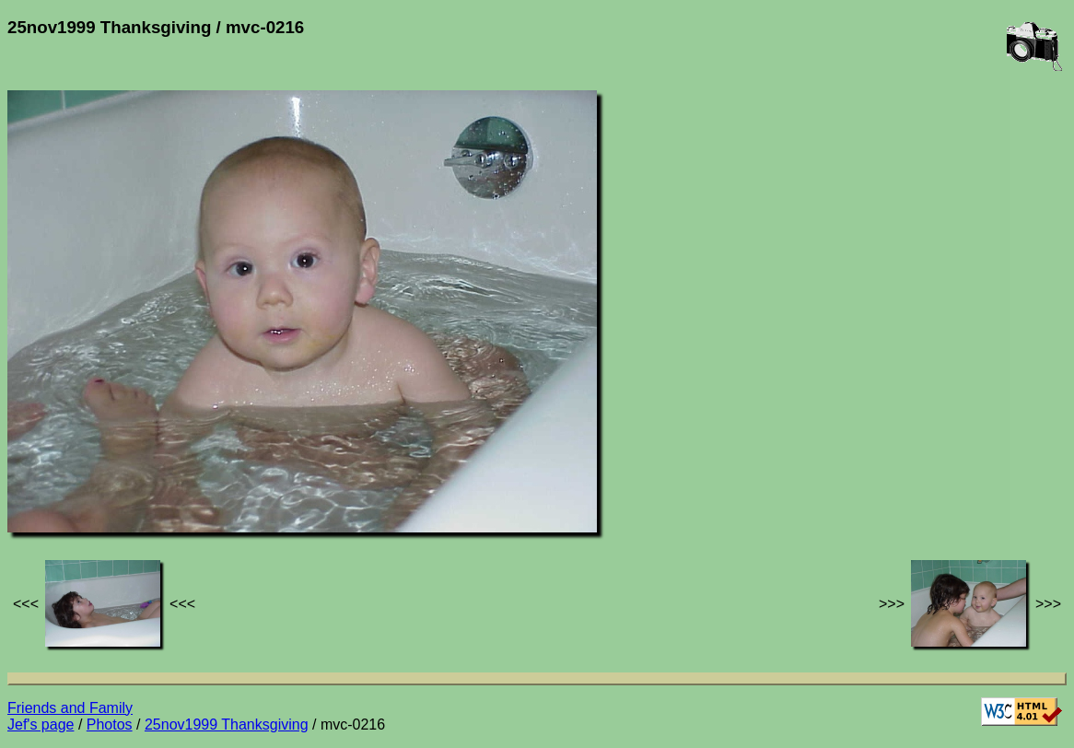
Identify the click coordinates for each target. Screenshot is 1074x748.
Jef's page (40, 724)
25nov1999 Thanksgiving (227, 724)
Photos (110, 724)
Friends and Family (70, 708)
